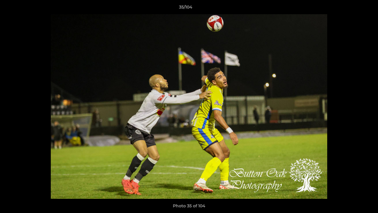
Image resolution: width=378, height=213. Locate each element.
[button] (353, 8)
